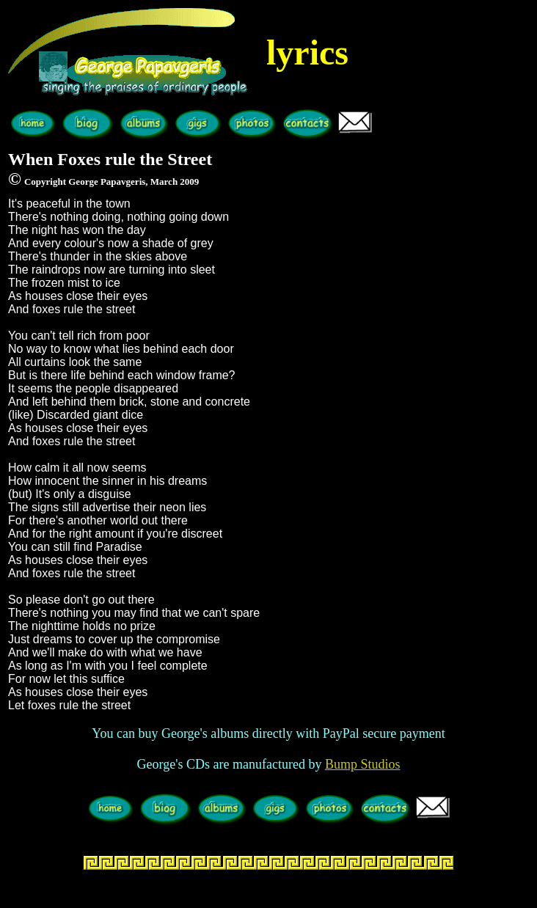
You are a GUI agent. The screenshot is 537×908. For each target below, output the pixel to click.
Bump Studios (363, 764)
